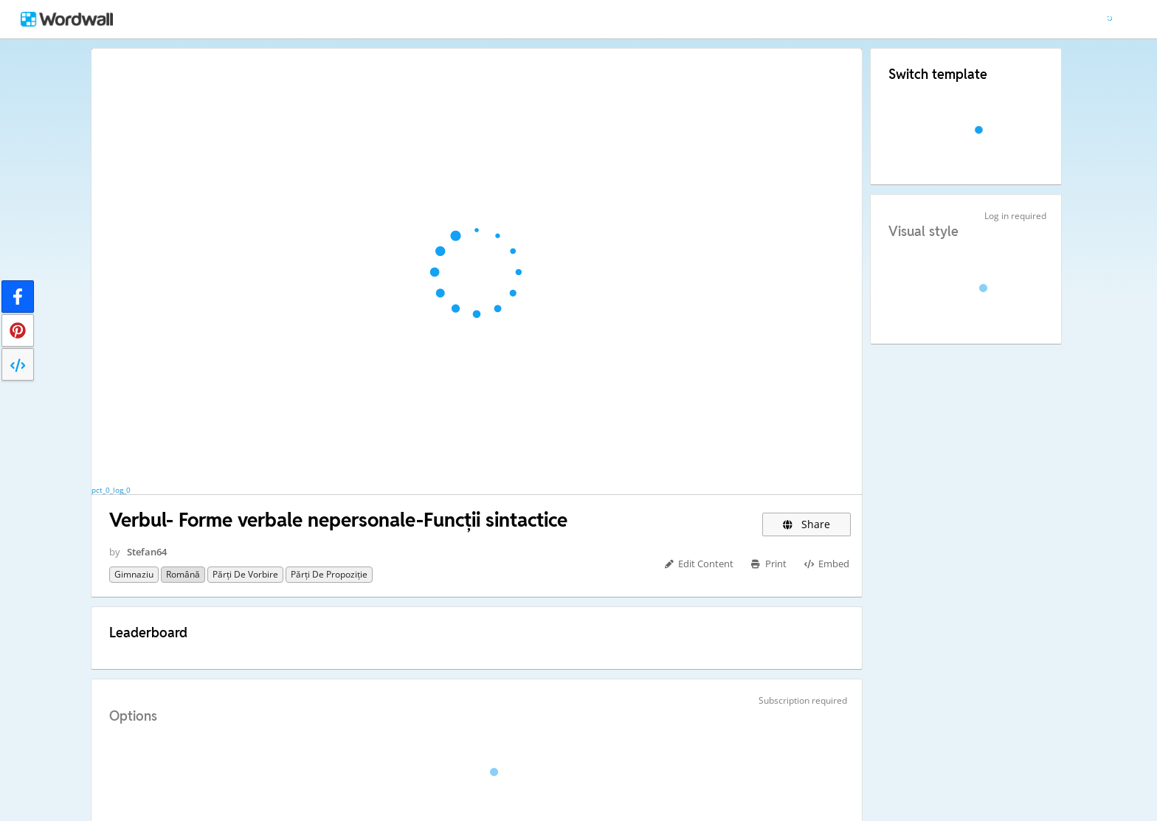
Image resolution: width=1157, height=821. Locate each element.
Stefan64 (147, 551)
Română (183, 574)
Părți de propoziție (329, 574)
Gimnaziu (133, 574)
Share (806, 524)
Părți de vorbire (245, 574)
